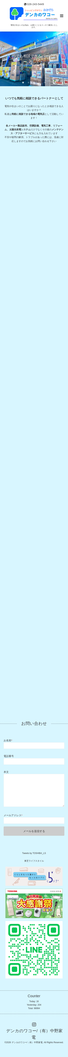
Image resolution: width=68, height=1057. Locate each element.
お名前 (8, 740)
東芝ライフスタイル (34, 861)
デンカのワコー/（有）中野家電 (34, 1034)
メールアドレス (13, 815)
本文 (6, 772)
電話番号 (9, 756)
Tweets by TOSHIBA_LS (34, 853)
